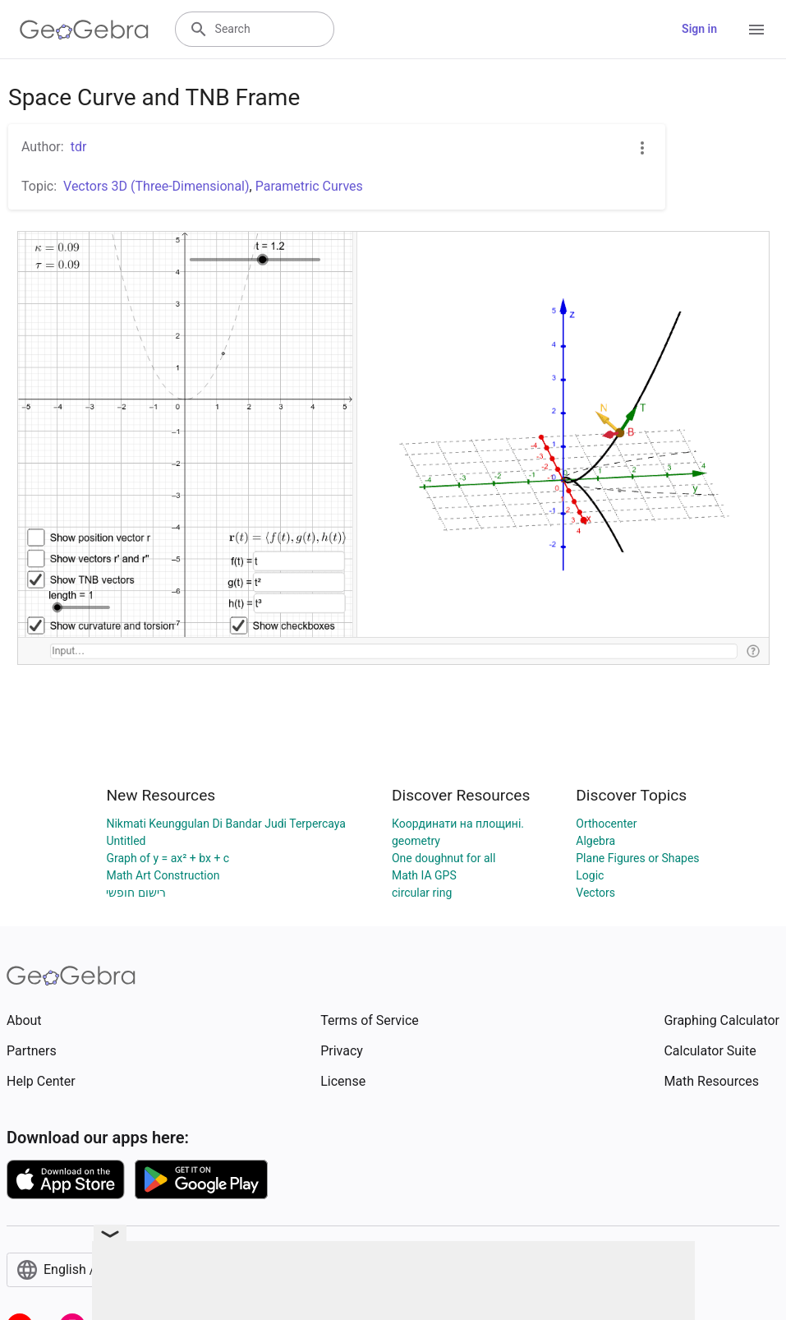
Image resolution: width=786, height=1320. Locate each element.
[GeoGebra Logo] (84, 29)
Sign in (699, 28)
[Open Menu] (756, 29)
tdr (79, 147)
